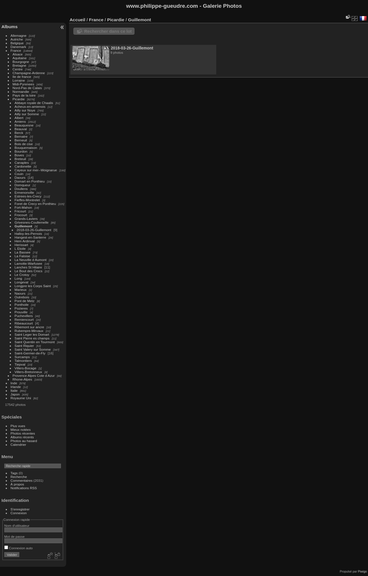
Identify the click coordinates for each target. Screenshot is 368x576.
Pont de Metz (24, 301)
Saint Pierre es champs (32, 338)
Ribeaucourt (24, 323)
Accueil (77, 19)
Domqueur (22, 185)
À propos (17, 484)
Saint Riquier (24, 345)
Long (19, 278)
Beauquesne (24, 125)
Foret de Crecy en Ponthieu (35, 204)
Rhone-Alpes (22, 379)
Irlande (16, 387)
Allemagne (19, 35)
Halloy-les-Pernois (28, 233)
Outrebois (22, 297)
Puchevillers (24, 316)
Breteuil (20, 159)
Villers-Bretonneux (28, 372)
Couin (19, 174)
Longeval (21, 282)
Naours (20, 293)
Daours (20, 177)
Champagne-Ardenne (29, 73)
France (16, 50)
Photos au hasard (24, 441)
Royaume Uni (21, 398)
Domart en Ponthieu (30, 181)
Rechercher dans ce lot (108, 31)
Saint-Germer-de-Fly (30, 353)
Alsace (18, 54)
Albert (19, 118)
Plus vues (18, 426)
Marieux (21, 289)
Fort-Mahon (23, 207)
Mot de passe (14, 536)
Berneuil (21, 140)
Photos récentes (23, 433)
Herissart (21, 245)
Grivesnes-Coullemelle (32, 222)
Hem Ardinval (25, 241)
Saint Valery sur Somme (33, 349)
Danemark (18, 47)
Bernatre (21, 136)
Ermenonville (24, 192)
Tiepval (20, 364)
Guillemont (23, 226)
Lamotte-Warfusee (28, 263)
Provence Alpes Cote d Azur (34, 375)
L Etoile (20, 248)
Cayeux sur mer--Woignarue (36, 170)
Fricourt (20, 211)
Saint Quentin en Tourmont (35, 342)
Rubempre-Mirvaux (29, 331)
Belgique (17, 43)
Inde (14, 383)
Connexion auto (18, 548)
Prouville (21, 312)
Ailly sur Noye (25, 110)
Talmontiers (23, 360)
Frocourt (21, 215)
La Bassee (23, 252)
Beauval (21, 129)
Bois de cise (24, 144)
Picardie (19, 99)
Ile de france (22, 76)
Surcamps (22, 357)
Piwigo (362, 571)
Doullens (21, 189)
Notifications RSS (24, 488)
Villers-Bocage (26, 368)
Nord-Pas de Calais (27, 88)
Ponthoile (22, 304)
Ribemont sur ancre (29, 327)
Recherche (19, 477)
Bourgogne (21, 62)
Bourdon (21, 151)
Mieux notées (21, 429)
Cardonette (23, 166)
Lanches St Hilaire (28, 267)
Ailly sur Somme (27, 114)
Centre (18, 69)
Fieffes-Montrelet (27, 200)
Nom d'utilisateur (16, 525)
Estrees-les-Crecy (28, 196)
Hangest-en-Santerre (30, 237)
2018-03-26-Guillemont (34, 230)
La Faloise (22, 256)
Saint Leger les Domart (32, 334)
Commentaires (22, 480)
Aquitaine (20, 58)
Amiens (20, 121)
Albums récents (22, 437)
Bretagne (19, 65)
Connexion (19, 513)
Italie (14, 390)
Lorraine (19, 80)
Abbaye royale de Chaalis (34, 103)
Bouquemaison (26, 147)
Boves (19, 155)
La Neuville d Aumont (31, 260)
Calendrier (18, 444)
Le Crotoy (22, 275)
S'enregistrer (20, 509)
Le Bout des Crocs (29, 271)
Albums (9, 26)
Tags (14, 473)
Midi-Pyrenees (23, 84)
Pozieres (21, 308)
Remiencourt (24, 319)
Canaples (22, 162)
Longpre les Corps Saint (33, 286)
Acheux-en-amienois (30, 106)
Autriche (17, 39)
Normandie (21, 91)
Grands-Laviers (26, 218)
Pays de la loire (24, 95)
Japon (15, 394)
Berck (19, 133)
